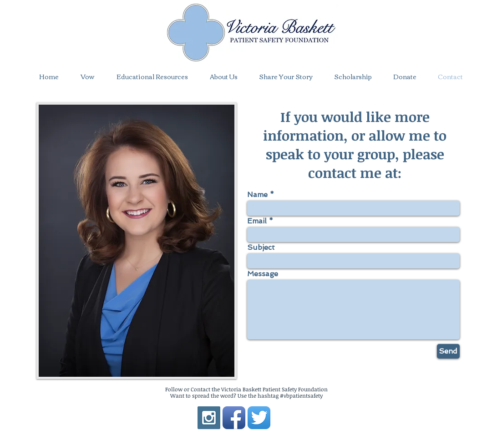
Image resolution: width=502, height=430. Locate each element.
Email (257, 221)
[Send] (448, 351)
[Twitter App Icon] (259, 417)
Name (257, 194)
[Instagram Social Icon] (209, 417)
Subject (261, 247)
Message (262, 274)
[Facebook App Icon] (234, 417)
